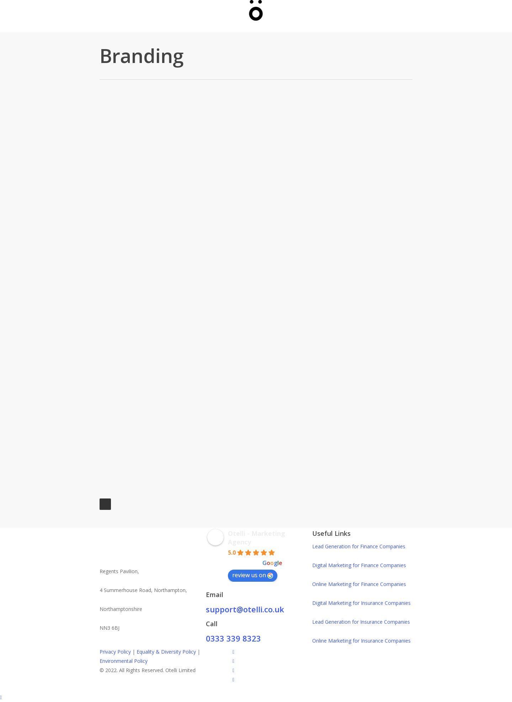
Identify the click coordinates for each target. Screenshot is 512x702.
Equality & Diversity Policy (166, 651)
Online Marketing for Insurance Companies (361, 640)
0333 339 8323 (233, 638)
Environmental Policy (124, 661)
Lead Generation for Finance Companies (358, 546)
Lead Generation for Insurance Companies (361, 621)
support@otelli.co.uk (245, 609)
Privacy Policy (115, 651)
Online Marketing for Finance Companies (359, 584)
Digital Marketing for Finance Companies (359, 565)
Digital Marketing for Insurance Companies (361, 603)
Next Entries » (105, 504)
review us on (252, 575)
